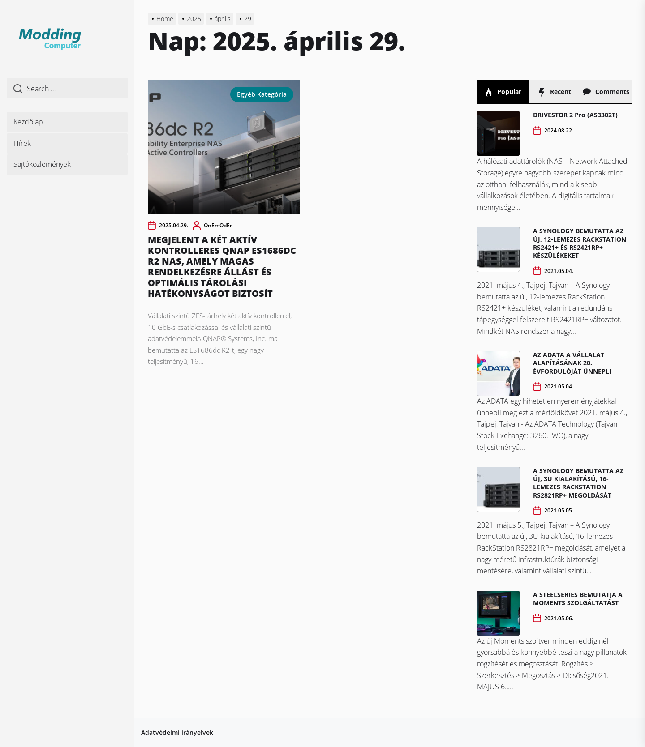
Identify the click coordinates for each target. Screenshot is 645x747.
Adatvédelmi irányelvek (177, 732)
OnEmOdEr (218, 225)
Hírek (22, 143)
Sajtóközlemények (42, 164)
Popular (502, 92)
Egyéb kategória (262, 94)
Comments (605, 92)
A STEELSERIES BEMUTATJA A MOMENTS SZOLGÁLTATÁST (578, 598)
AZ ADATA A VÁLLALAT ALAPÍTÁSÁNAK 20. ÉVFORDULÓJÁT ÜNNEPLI (572, 362)
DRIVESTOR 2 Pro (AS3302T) (575, 115)
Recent (554, 92)
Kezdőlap (28, 122)
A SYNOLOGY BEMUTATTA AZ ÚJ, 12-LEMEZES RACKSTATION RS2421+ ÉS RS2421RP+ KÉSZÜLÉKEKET (579, 243)
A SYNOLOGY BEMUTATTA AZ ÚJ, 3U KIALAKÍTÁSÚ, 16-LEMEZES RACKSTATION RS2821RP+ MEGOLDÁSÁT (578, 482)
